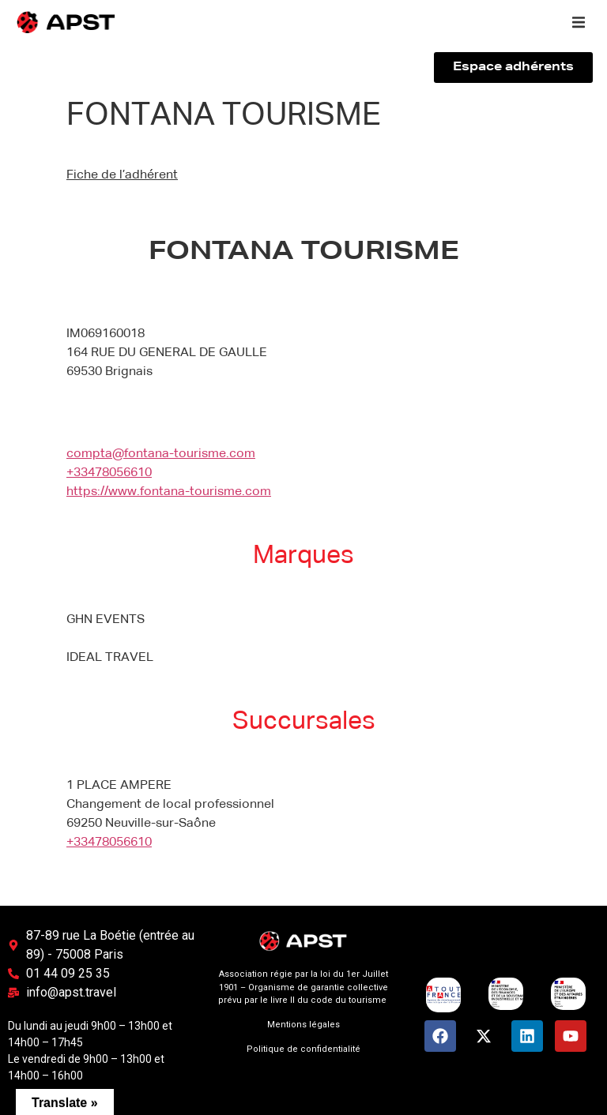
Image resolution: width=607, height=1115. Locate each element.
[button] (578, 22)
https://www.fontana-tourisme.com (168, 492)
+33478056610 (109, 473)
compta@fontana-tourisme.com (160, 454)
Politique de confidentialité (303, 1049)
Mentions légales (303, 1024)
